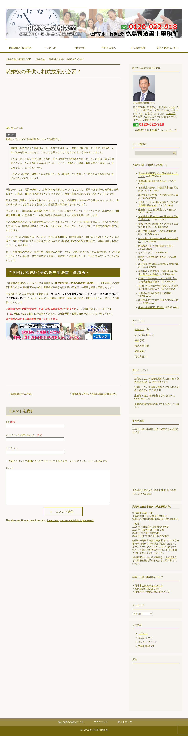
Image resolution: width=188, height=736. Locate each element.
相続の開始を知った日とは (152, 180)
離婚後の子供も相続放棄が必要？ (155, 246)
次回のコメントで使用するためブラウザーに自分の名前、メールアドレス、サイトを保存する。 (58, 461)
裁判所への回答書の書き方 (152, 257)
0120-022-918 (23, 313)
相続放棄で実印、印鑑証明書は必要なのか (94, 393)
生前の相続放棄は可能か (151, 307)
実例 (137, 340)
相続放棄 (11, 135)
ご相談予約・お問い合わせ (72, 313)
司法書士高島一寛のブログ (149, 585)
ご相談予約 (79, 48)
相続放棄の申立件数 (20, 393)
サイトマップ (145, 252)
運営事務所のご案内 (167, 48)
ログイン (143, 633)
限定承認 (139, 356)
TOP (18, 59)
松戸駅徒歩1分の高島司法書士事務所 (74, 283)
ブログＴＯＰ (101, 722)
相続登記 (170, 557)
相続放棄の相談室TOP (20, 48)
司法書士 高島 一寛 (142, 513)
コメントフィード (147, 642)
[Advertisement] (63, 103)
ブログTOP (50, 48)
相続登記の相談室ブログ (148, 588)
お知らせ (139, 329)
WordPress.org (146, 646)
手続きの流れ (109, 48)
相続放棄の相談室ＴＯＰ (71, 722)
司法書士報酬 (138, 48)
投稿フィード (145, 637)
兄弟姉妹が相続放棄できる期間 (154, 293)
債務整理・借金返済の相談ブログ (152, 591)
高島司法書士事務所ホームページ (156, 130)
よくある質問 (142, 335)
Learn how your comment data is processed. (70, 520)
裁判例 (138, 351)
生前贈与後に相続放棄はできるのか (157, 209)
